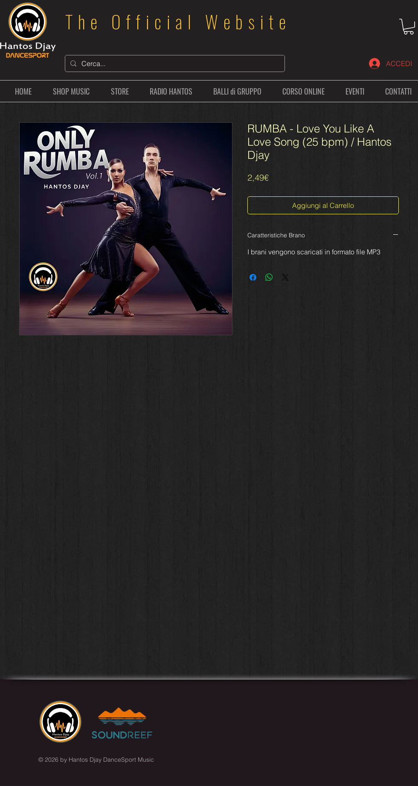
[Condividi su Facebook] (253, 277)
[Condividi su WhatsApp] (269, 277)
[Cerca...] (174, 63)
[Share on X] (285, 277)
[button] (408, 27)
